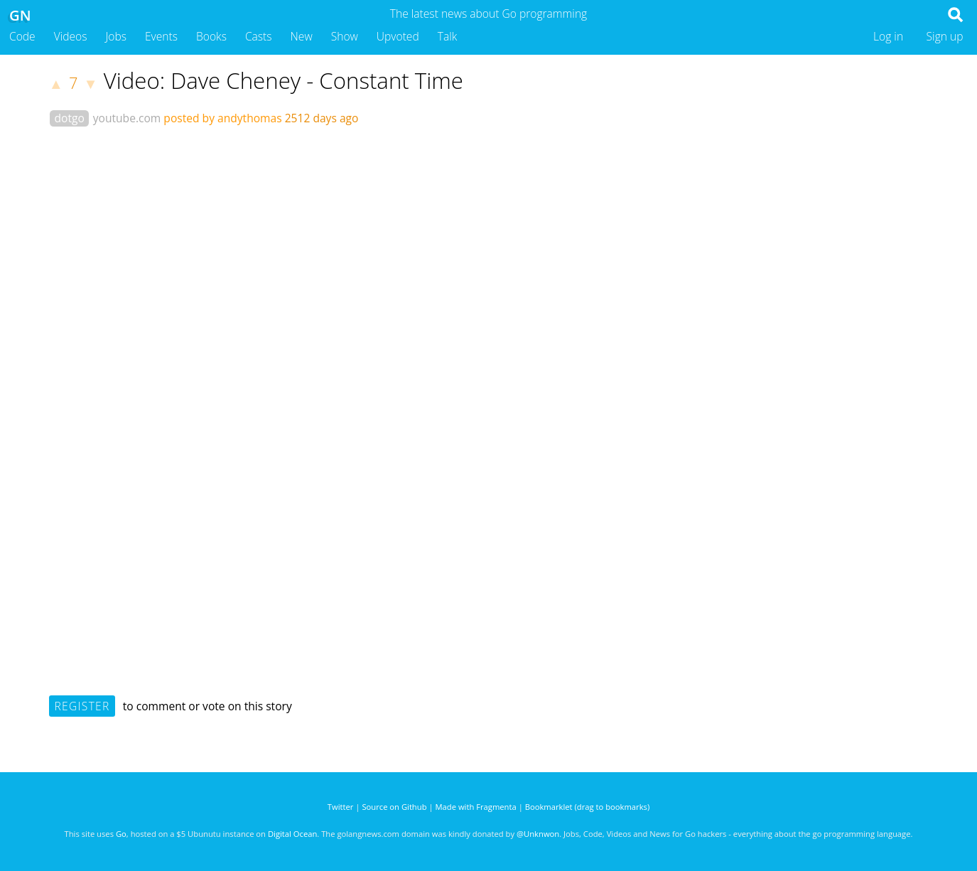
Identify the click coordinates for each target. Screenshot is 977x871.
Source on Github (394, 806)
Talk (448, 36)
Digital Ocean (292, 833)
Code (22, 36)
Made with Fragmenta (476, 806)
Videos (70, 36)
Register (82, 706)
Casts (258, 36)
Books (211, 36)
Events (161, 36)
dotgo (70, 118)
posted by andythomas (222, 118)
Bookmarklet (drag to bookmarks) (587, 806)
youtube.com (127, 118)
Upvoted (398, 36)
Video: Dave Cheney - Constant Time (283, 80)
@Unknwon (538, 833)
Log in (888, 36)
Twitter (341, 806)
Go (121, 833)
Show (344, 36)
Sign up (945, 36)
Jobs (115, 36)
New (302, 36)
